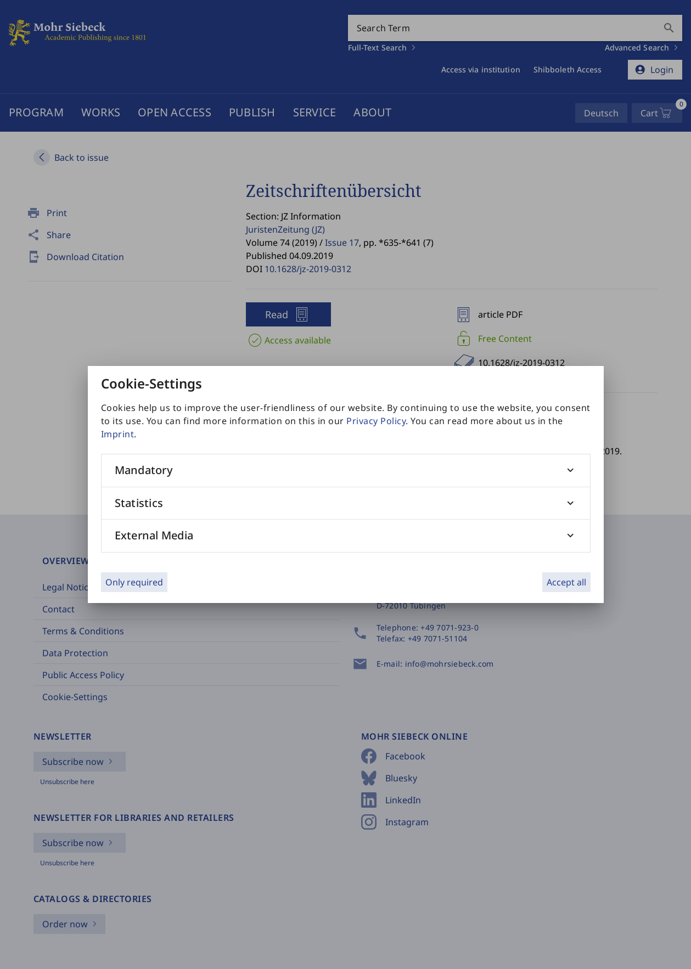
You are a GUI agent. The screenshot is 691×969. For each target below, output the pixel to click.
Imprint (117, 434)
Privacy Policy (376, 421)
